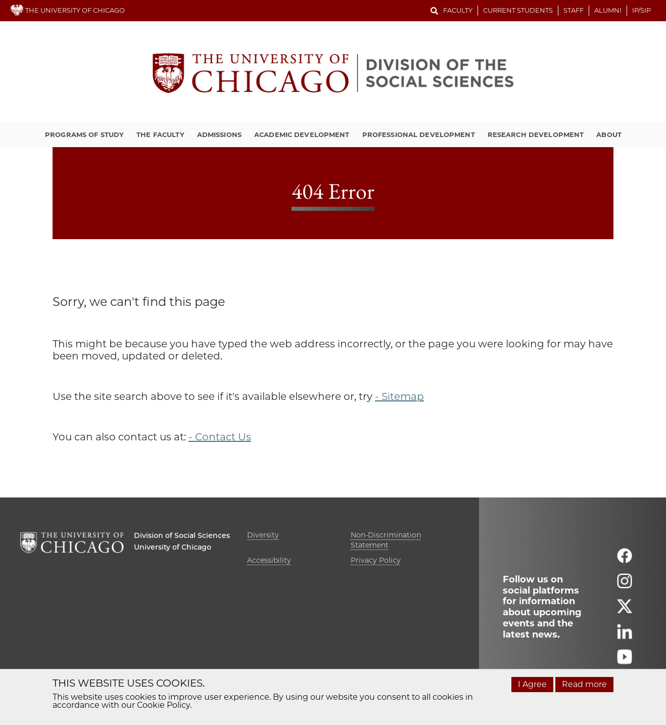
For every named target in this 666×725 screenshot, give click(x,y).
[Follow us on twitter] (624, 610)
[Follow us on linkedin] (624, 636)
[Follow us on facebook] (624, 560)
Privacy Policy (376, 560)
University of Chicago (172, 547)
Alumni (608, 10)
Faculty (457, 10)
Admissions (219, 134)
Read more (584, 684)
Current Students (518, 10)
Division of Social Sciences (182, 535)
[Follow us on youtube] (624, 661)
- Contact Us (219, 437)
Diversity (263, 534)
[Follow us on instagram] (624, 585)
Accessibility (269, 560)
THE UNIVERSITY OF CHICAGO (67, 10)
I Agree (532, 684)
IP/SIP (641, 10)
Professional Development (418, 134)
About (609, 134)
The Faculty (160, 134)
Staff (573, 10)
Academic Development (302, 134)
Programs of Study (84, 134)
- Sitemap (399, 396)
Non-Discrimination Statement (386, 540)
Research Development (536, 134)
